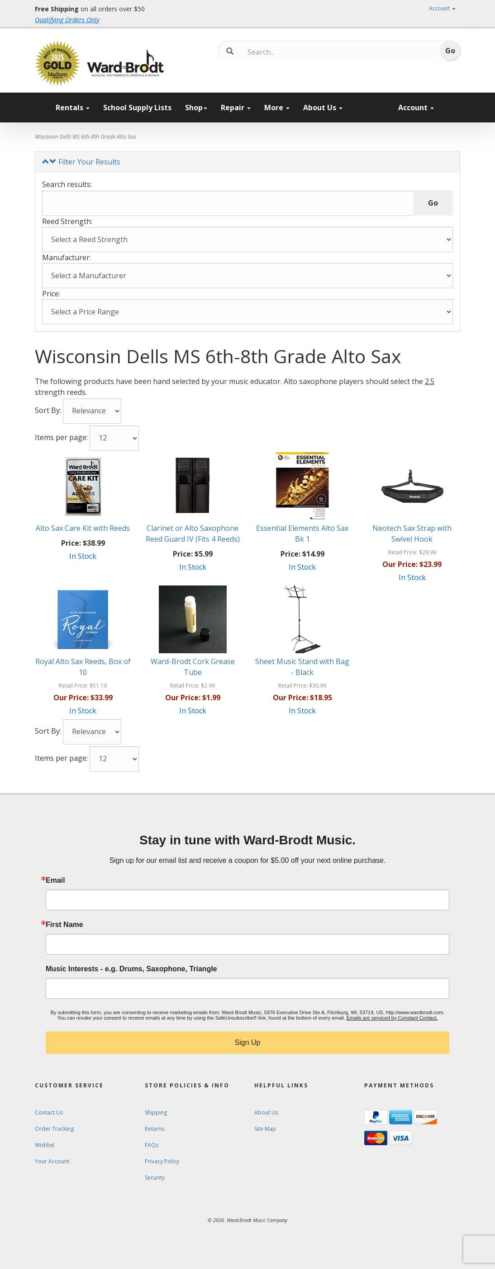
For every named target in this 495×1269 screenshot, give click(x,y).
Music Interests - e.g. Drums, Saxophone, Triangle (131, 969)
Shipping (156, 1112)
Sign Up (248, 1042)
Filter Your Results (81, 162)
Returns (154, 1129)
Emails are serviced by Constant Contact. (392, 1018)
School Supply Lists (137, 107)
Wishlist (44, 1145)
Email (55, 880)
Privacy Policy (162, 1161)
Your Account (52, 1161)
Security (155, 1177)
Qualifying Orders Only (67, 19)
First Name (64, 924)
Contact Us (49, 1112)
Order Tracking (54, 1129)
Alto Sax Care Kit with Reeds (83, 528)
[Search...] (285, 52)
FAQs (151, 1145)
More (277, 107)
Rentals (73, 107)
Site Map (265, 1129)
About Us (323, 107)
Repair (236, 107)
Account (442, 8)
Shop (196, 107)
